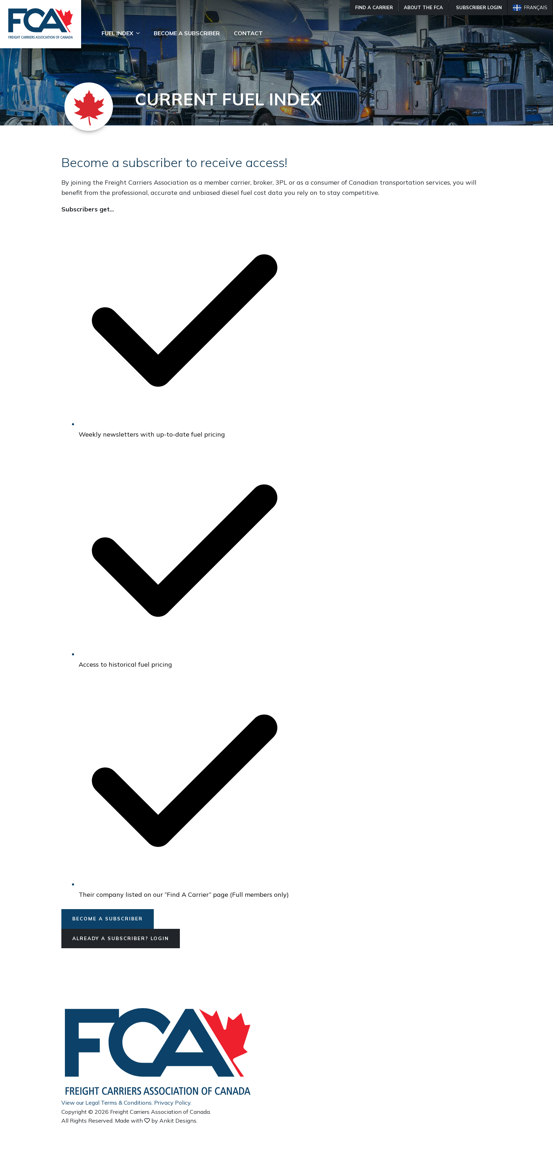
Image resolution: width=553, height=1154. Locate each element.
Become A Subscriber (187, 33)
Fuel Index (117, 33)
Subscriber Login (479, 7)
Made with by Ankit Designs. (156, 1121)
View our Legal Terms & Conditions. (107, 1102)
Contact (248, 33)
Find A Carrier (374, 7)
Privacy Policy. (173, 1102)
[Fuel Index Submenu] (140, 33)
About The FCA (423, 7)
